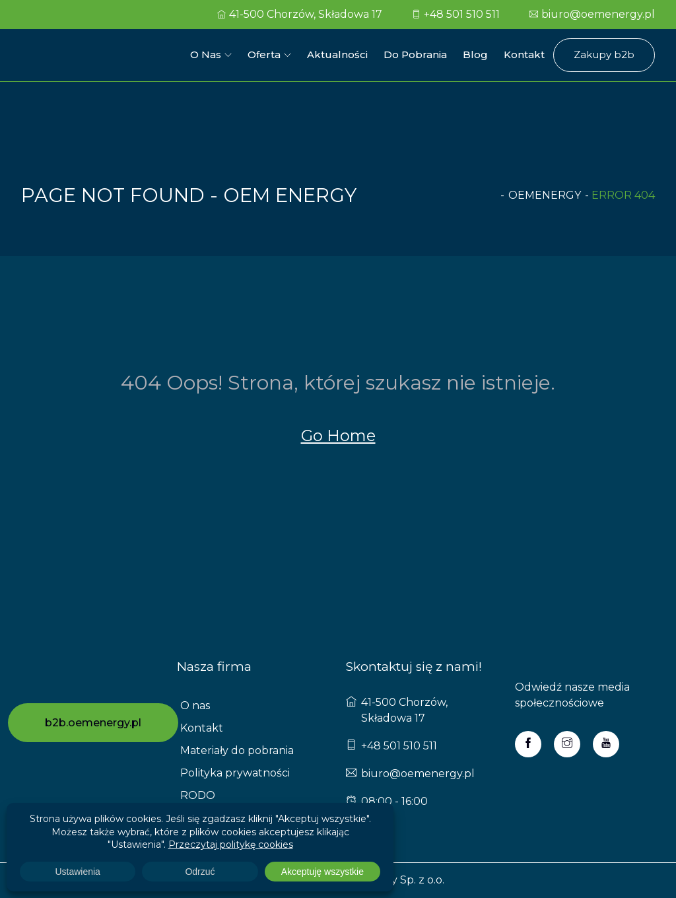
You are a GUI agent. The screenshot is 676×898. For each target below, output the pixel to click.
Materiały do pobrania (237, 750)
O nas (205, 54)
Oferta (264, 54)
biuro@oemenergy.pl (592, 14)
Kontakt (524, 54)
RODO (197, 795)
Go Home (338, 435)
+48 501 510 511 (456, 14)
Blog (475, 54)
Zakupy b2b (604, 54)
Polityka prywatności (235, 773)
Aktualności (337, 54)
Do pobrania (415, 54)
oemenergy (544, 195)
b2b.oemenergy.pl (93, 722)
